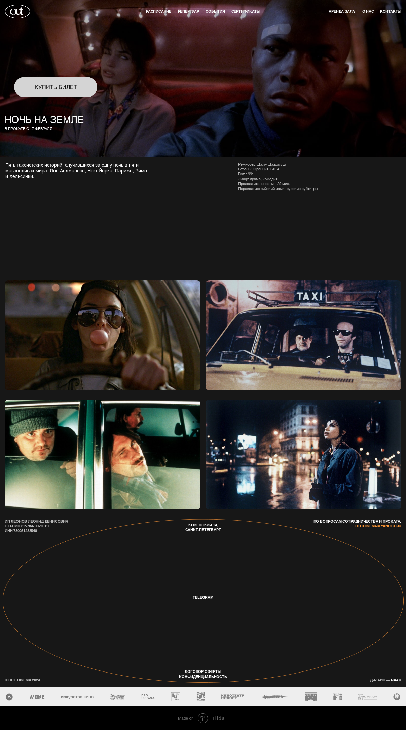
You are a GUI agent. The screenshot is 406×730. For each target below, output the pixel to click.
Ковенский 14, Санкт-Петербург (203, 527)
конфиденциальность (203, 676)
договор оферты (203, 671)
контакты (390, 11)
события (215, 11)
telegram (203, 597)
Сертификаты (245, 11)
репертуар (188, 11)
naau (385, 680)
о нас (368, 11)
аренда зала (342, 11)
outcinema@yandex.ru (378, 526)
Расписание (158, 11)
